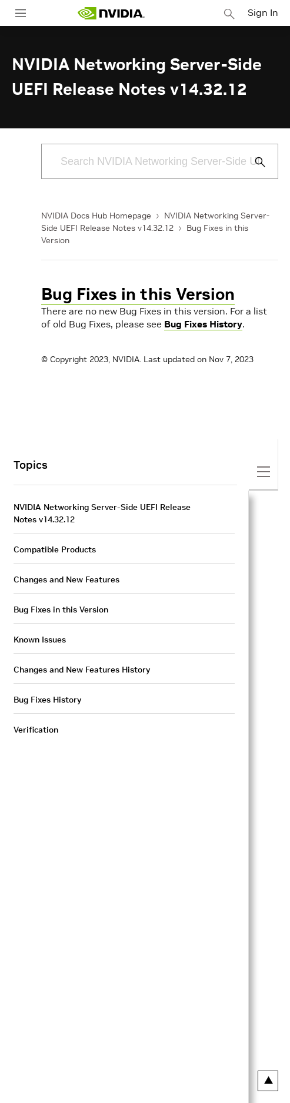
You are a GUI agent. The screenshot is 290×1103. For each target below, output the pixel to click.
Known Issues (40, 639)
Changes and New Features (66, 579)
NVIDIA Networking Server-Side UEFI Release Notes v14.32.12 (102, 513)
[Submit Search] (253, 161)
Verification (36, 729)
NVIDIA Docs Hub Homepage (96, 215)
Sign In (263, 12)
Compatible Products (55, 549)
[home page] (111, 13)
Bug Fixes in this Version (138, 294)
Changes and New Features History (82, 669)
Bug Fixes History (203, 324)
